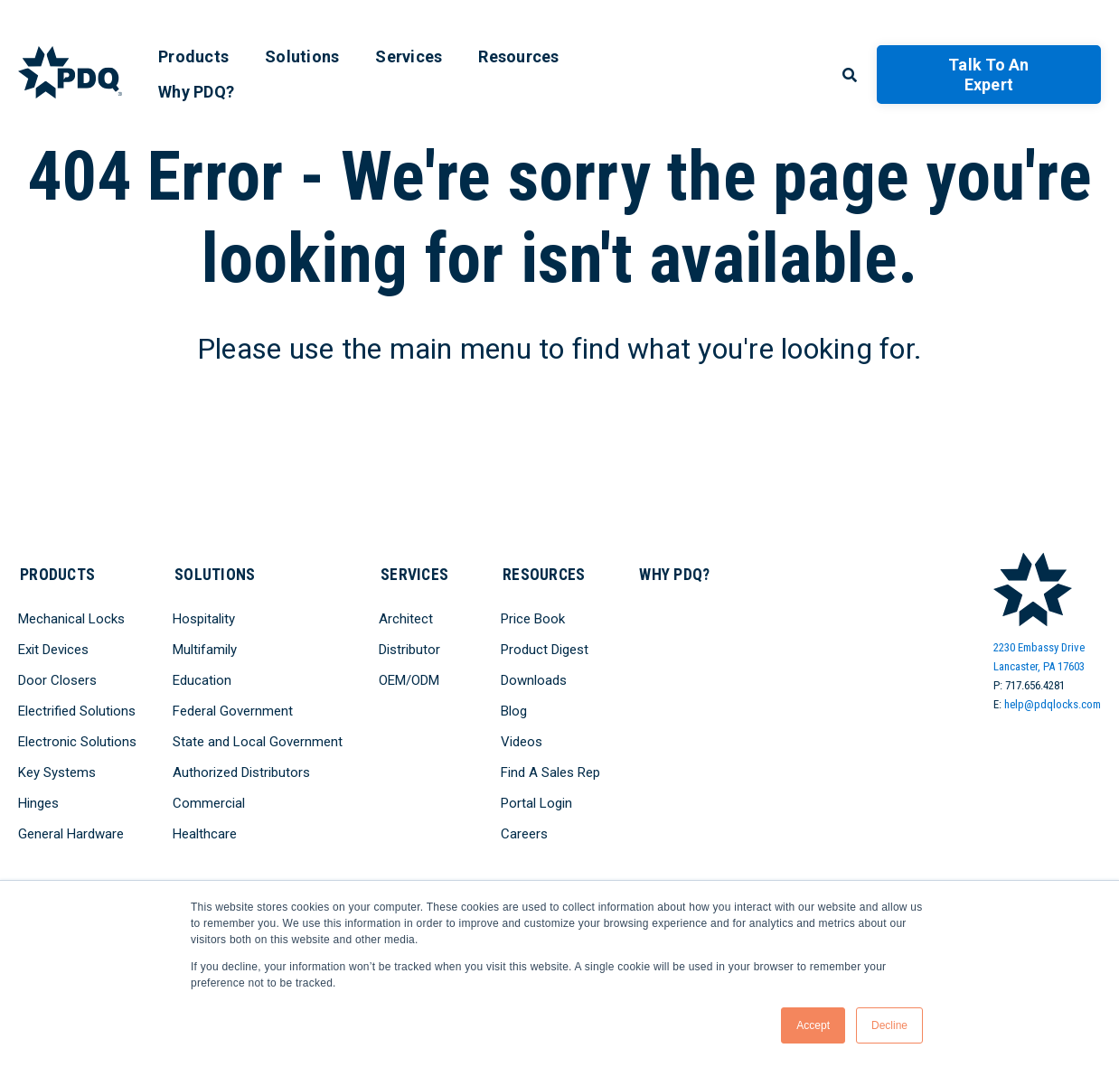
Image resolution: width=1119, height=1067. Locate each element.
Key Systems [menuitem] (57, 771)
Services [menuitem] (408, 56)
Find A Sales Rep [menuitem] (551, 771)
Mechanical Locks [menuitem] (71, 617)
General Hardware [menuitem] (71, 832)
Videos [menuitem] (522, 740)
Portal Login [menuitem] (537, 801)
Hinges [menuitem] (38, 801)
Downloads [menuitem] (535, 678)
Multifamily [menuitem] (205, 648)
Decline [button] (889, 1025)
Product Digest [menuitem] (545, 648)
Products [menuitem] (193, 56)
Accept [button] (813, 1025)
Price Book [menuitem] (534, 617)
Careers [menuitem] (525, 832)
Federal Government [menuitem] (233, 709)
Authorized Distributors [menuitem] (241, 771)
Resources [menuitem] (518, 56)
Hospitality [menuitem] (204, 617)
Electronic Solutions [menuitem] (77, 740)
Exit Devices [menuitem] (53, 648)
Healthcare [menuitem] (205, 832)
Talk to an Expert (989, 74)
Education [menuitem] (202, 678)
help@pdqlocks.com (1052, 704)
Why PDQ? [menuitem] (196, 91)
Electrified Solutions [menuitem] (77, 709)
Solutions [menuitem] (302, 56)
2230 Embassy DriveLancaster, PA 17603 (1039, 657)
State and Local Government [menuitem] (258, 740)
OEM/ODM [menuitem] (409, 678)
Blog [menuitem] (515, 709)
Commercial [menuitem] (209, 801)
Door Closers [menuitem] (57, 678)
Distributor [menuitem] (409, 648)
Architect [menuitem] (406, 617)
